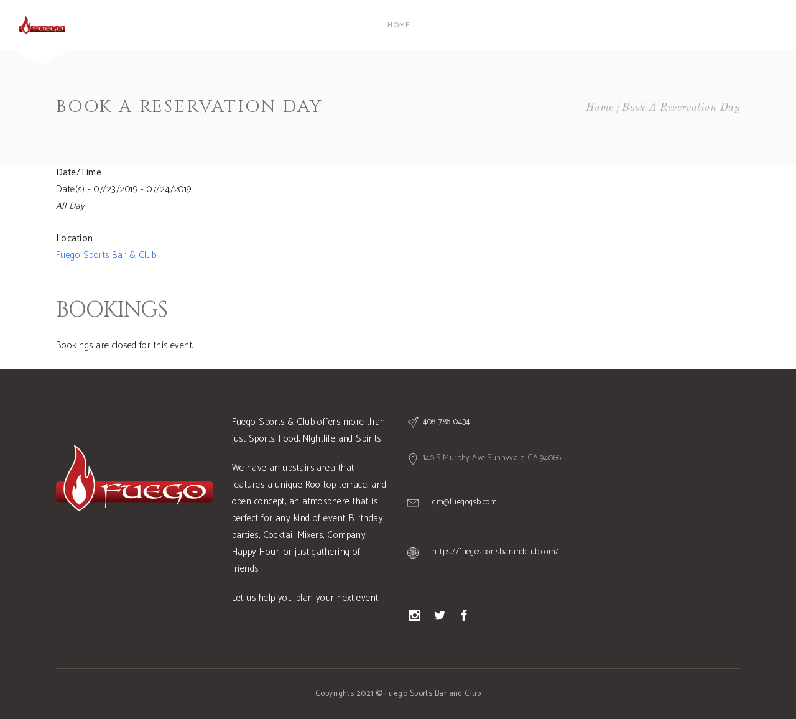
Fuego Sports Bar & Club (106, 255)
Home (600, 108)
